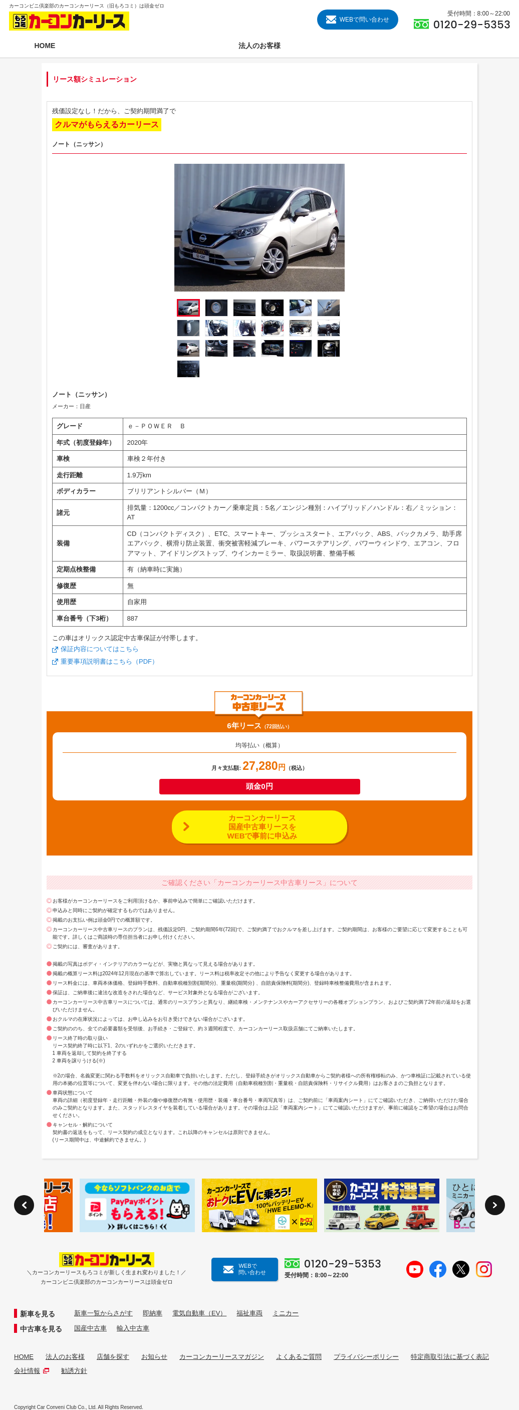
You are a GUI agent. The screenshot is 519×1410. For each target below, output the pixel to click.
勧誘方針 (74, 1370)
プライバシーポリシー (366, 1356)
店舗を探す (113, 1356)
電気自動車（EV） (199, 1313)
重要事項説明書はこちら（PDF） (109, 661)
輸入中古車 (133, 1328)
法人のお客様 (65, 1356)
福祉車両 (249, 1313)
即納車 (152, 1313)
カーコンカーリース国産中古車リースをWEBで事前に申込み (262, 826)
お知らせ (154, 1356)
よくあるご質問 (299, 1356)
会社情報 (31, 1370)
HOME (24, 1356)
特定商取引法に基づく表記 (450, 1356)
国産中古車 (90, 1328)
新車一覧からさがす (103, 1313)
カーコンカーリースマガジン (221, 1356)
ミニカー (286, 1313)
